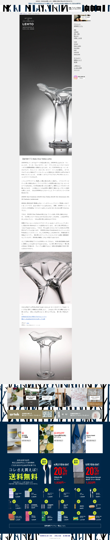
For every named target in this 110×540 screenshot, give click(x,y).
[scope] (21, 8)
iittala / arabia (77, 46)
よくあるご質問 (78, 68)
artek (75, 50)
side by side (77, 54)
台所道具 (76, 32)
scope (75, 41)
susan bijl (76, 52)
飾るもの (76, 36)
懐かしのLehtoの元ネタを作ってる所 (33, 319)
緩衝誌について (78, 60)
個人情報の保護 (66, 535)
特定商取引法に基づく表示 (46, 535)
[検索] (75, 72)
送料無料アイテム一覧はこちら (55, 526)
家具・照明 (77, 34)
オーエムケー (77, 58)
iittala (28, 323)
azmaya (76, 44)
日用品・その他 (78, 38)
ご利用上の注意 (57, 535)
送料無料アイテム (78, 26)
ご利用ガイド (77, 65)
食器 (75, 29)
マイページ (77, 70)
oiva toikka (76, 48)
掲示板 (75, 62)
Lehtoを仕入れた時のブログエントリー (34, 316)
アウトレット (77, 24)
